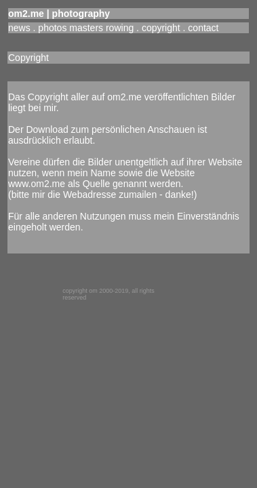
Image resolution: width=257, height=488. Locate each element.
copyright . (165, 27)
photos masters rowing (86, 27)
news (19, 27)
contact (203, 27)
